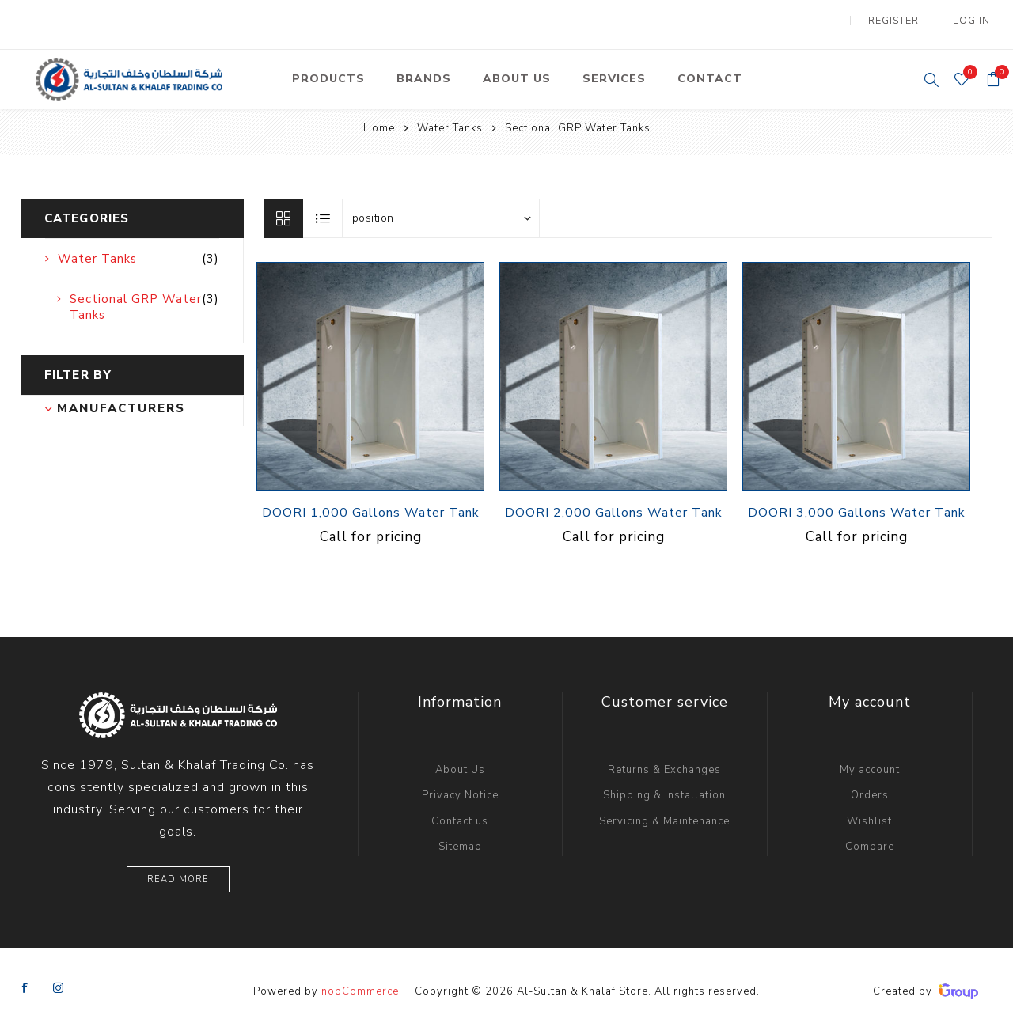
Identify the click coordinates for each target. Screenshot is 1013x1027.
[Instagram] (58, 978)
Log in (974, 15)
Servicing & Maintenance (664, 812)
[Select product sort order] (441, 209)
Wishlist (869, 812)
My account (870, 760)
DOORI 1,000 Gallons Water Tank (371, 504)
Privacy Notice (460, 786)
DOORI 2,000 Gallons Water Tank (614, 504)
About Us (460, 760)
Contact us (459, 812)
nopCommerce (360, 982)
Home (379, 119)
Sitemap (460, 837)
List (323, 209)
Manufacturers (121, 399)
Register (902, 15)
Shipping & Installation (664, 786)
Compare (869, 837)
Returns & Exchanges (664, 760)
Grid (283, 209)
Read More (178, 870)
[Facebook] (25, 978)
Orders (870, 786)
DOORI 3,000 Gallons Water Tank (857, 504)
